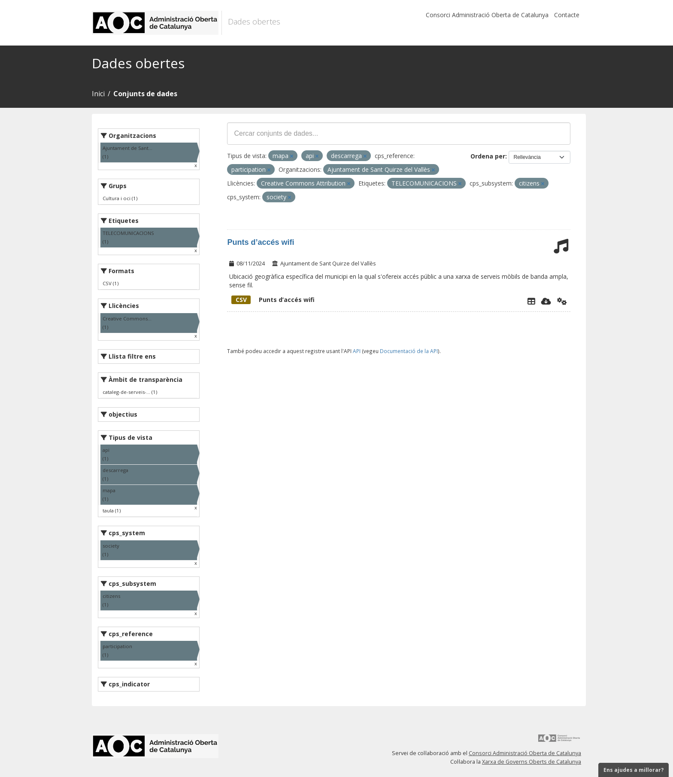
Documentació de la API (409, 350)
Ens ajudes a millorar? (633, 770)
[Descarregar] (546, 301)
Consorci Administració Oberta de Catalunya (487, 15)
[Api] (562, 301)
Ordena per (487, 156)
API (357, 350)
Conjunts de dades (145, 93)
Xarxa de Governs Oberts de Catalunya (531, 761)
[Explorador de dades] (531, 301)
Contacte (566, 15)
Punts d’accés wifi (260, 242)
